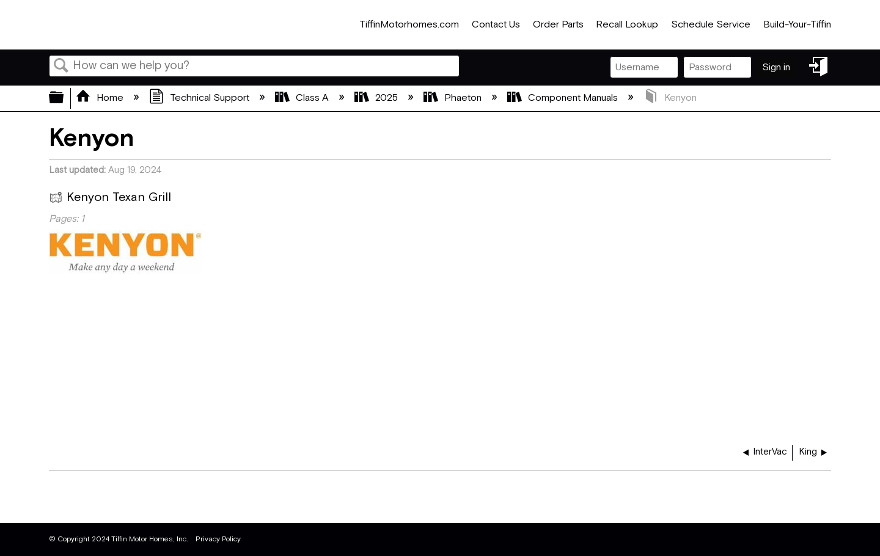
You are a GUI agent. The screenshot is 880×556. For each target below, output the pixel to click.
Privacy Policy (218, 539)
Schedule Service (710, 24)
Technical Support (200, 98)
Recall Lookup (627, 24)
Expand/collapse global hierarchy (64, 98)
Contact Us (496, 24)
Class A (303, 98)
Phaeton (454, 98)
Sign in (776, 67)
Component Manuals (563, 98)
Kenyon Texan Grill (110, 199)
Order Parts (558, 24)
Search (61, 66)
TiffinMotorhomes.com (409, 24)
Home (101, 98)
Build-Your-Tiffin (797, 24)
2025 (377, 98)
